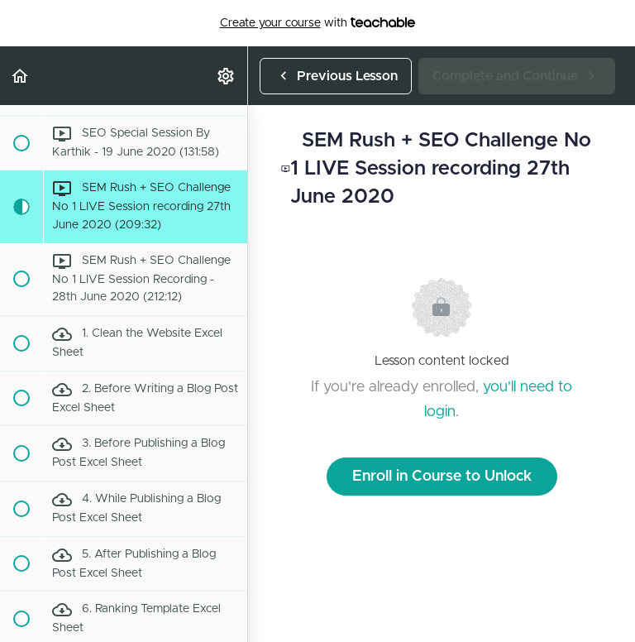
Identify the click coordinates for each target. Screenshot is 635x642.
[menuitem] (226, 75)
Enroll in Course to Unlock (442, 476)
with (318, 23)
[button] (20, 75)
